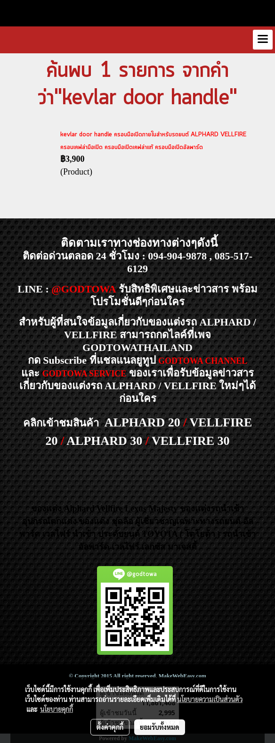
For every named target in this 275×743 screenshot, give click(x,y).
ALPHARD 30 (104, 441)
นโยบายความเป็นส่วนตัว (210, 699)
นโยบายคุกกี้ (56, 709)
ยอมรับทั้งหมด (159, 727)
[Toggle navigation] (262, 39)
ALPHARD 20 (142, 422)
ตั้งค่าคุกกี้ (110, 727)
